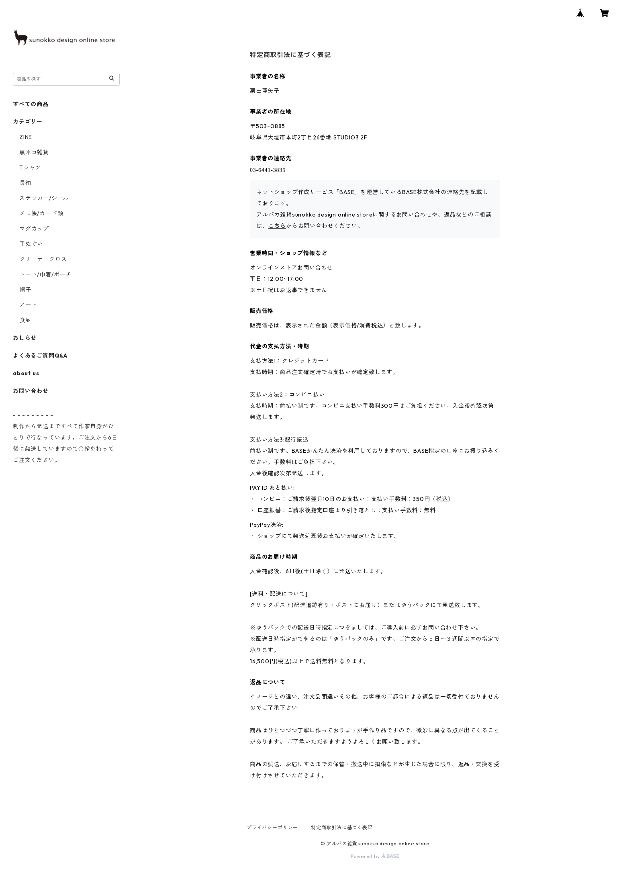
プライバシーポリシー (272, 827)
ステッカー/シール (44, 198)
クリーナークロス (43, 259)
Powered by (375, 856)
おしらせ (25, 337)
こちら (277, 225)
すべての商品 (31, 104)
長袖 (25, 182)
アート (28, 305)
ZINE (25, 137)
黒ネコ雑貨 (34, 152)
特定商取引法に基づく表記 (342, 827)
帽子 (25, 289)
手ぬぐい (31, 243)
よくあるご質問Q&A (40, 355)
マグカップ (34, 228)
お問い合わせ (31, 391)
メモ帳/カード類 (41, 213)
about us (26, 373)
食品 (25, 320)
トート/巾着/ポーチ (45, 274)
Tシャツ (30, 167)
